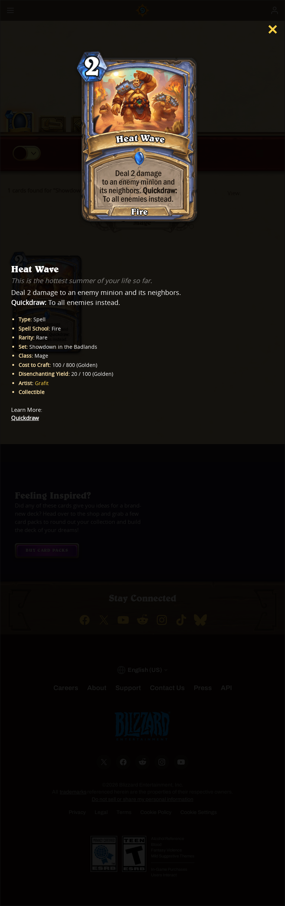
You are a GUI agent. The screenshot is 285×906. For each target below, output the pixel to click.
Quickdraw (25, 417)
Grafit (42, 383)
